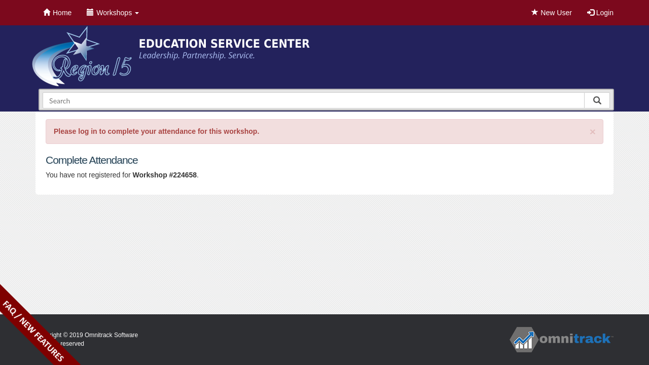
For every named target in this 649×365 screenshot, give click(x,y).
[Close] (593, 131)
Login (600, 13)
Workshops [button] (113, 13)
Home (57, 13)
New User (551, 13)
